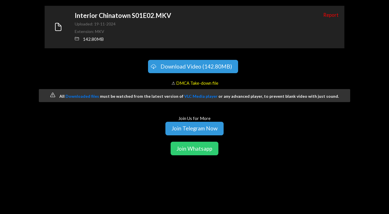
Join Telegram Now (194, 128)
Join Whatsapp (194, 148)
